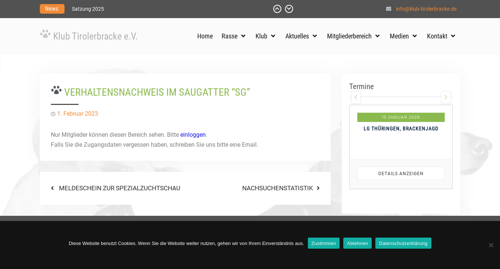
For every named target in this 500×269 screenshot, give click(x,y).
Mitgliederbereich (349, 36)
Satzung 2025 (88, 9)
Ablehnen (357, 243)
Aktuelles (297, 36)
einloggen (193, 134)
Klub (261, 36)
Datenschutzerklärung (403, 243)
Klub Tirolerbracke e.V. (95, 36)
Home (205, 36)
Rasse (229, 36)
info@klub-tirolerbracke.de (426, 9)
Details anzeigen (401, 173)
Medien (399, 36)
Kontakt (437, 36)
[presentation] (356, 97)
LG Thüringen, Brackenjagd (401, 129)
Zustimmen (324, 243)
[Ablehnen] (490, 245)
